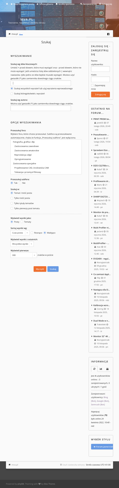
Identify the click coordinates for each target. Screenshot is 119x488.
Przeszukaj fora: (18, 130)
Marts (98, 185)
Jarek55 (99, 122)
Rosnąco (36, 233)
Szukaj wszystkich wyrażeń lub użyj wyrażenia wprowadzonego (42, 88)
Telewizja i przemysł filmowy (46, 172)
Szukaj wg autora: (19, 99)
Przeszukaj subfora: (20, 179)
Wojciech (99, 200)
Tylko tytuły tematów (22, 203)
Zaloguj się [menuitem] (107, 4)
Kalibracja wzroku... (102, 305)
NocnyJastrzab (101, 262)
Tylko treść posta (20, 198)
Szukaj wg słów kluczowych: (24, 64)
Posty (15, 222)
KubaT (98, 169)
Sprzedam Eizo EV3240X (102, 150)
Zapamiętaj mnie (98, 87)
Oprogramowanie (46, 159)
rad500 (99, 153)
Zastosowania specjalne (46, 163)
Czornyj (99, 309)
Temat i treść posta (21, 193)
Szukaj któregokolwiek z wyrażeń (28, 93)
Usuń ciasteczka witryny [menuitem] (73, 464)
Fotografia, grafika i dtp (46, 142)
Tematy (26, 222)
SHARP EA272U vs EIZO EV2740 (102, 196)
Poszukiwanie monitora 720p (102, 134)
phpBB (21, 483)
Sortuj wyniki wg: (19, 228)
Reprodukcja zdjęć (46, 155)
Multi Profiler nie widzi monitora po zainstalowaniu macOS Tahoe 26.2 (102, 227)
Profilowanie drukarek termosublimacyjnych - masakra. (102, 181)
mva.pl (14, 464)
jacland (99, 231)
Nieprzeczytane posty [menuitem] (22, 4)
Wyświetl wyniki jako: (21, 218)
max (97, 247)
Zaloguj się (99, 46)
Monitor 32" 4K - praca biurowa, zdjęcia (102, 336)
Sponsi (98, 138)
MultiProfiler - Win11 (102, 243)
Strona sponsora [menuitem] (64, 4)
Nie (22, 183)
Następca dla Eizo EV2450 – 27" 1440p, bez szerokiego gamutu (102, 289)
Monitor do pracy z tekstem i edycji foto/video (102, 212)
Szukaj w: (15, 189)
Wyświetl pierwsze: (20, 250)
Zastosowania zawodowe (46, 146)
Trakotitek (100, 324)
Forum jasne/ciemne (105, 446)
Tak (14, 183)
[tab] (94, 369)
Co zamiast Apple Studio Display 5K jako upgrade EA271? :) (102, 274)
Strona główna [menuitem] (44, 4)
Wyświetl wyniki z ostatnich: (24, 239)
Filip (97, 278)
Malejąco (49, 233)
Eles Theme (49, 483)
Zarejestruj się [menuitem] (90, 4)
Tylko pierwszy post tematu (25, 208)
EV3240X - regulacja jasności (102, 258)
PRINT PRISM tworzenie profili (102, 119)
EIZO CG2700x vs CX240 (102, 165)
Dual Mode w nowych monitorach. (102, 320)
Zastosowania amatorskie (46, 150)
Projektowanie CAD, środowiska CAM (46, 168)
